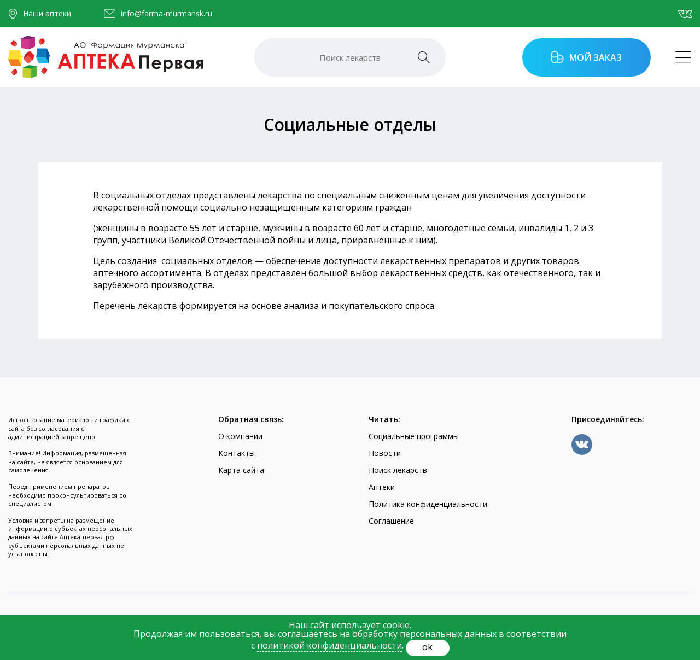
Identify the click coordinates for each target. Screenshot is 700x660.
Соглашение (391, 521)
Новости (385, 453)
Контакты (236, 453)
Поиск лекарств (398, 470)
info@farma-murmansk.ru (166, 13)
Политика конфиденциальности (428, 504)
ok (427, 646)
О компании (240, 436)
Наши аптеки (47, 13)
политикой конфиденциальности (329, 645)
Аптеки (382, 487)
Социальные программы (414, 436)
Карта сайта (241, 470)
